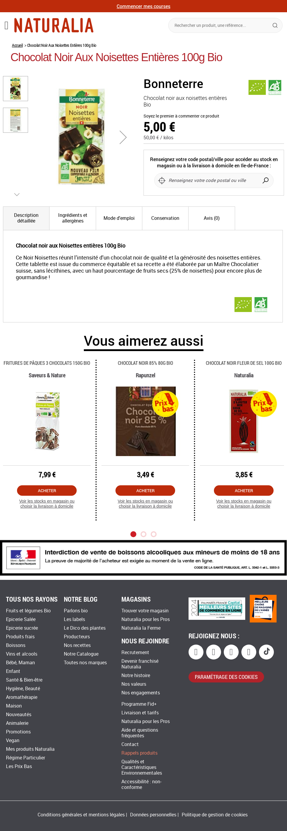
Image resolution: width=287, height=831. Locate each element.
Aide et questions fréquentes (139, 733)
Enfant (13, 671)
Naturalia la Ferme (141, 628)
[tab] (26, 218)
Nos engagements (140, 693)
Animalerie (17, 723)
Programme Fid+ (139, 704)
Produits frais (20, 637)
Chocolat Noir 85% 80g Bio (145, 363)
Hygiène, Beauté (23, 688)
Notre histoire (135, 675)
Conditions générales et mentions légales (81, 815)
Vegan (12, 740)
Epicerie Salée (21, 619)
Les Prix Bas (19, 766)
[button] (123, 137)
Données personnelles (153, 815)
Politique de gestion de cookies (215, 815)
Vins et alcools (21, 654)
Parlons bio (76, 611)
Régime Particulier (25, 758)
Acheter (47, 490)
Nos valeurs (133, 684)
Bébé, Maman (20, 662)
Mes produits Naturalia (30, 749)
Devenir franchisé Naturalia (139, 664)
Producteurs (77, 637)
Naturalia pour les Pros (145, 619)
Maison (14, 706)
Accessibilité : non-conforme (141, 784)
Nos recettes (77, 645)
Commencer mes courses (143, 6)
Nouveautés (18, 714)
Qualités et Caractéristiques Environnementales (141, 767)
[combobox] (225, 25)
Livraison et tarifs (140, 713)
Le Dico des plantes (85, 628)
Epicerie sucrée (22, 628)
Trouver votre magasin (145, 611)
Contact (130, 744)
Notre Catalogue (81, 654)
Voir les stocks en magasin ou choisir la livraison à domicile (46, 504)
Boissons (15, 645)
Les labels (74, 619)
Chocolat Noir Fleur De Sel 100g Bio (244, 363)
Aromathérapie (21, 697)
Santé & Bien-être (24, 680)
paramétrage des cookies (226, 676)
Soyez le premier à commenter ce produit (181, 116)
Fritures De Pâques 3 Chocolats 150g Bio (47, 363)
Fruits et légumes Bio (28, 611)
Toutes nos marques (85, 662)
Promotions (18, 732)
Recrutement (135, 652)
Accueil (17, 45)
